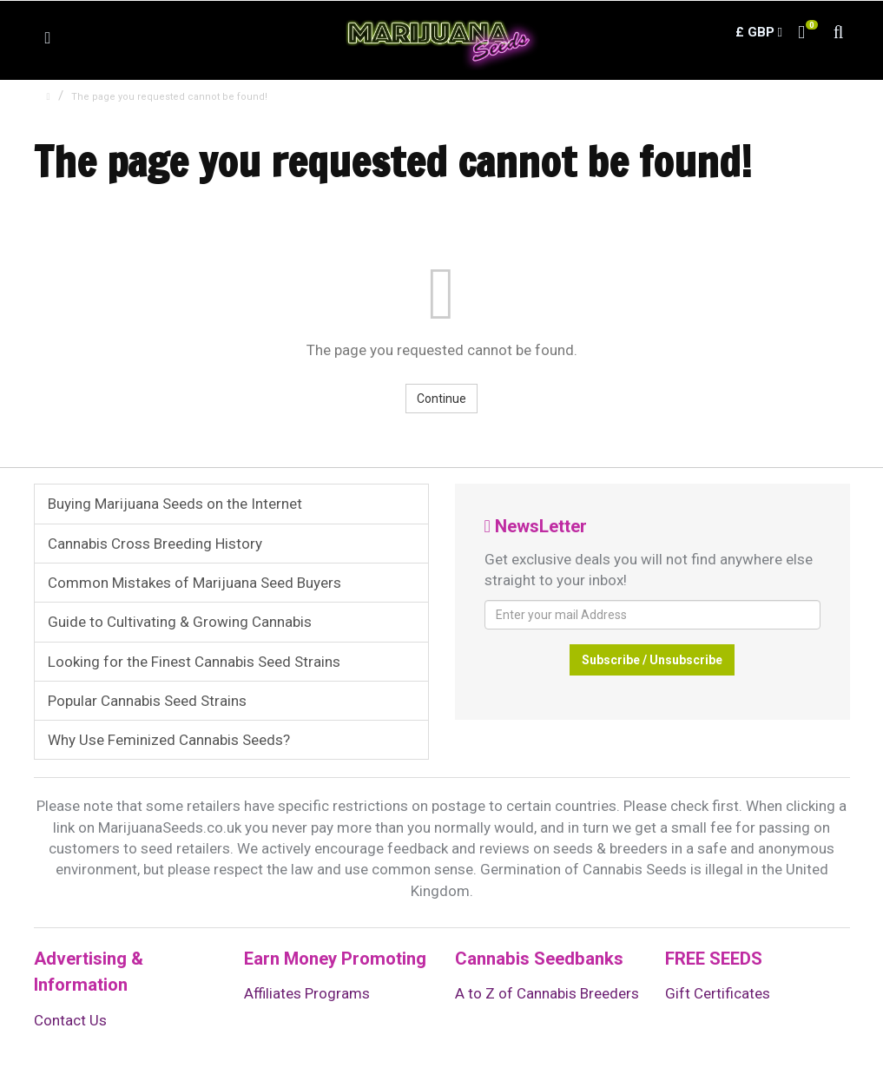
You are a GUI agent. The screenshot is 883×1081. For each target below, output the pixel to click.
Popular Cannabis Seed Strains (147, 700)
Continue (441, 398)
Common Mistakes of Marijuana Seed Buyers (194, 582)
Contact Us (70, 1020)
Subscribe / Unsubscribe (652, 660)
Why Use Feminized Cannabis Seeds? (169, 739)
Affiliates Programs (307, 993)
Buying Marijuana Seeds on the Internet (175, 503)
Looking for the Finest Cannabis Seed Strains (194, 661)
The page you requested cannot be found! (169, 96)
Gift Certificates (717, 993)
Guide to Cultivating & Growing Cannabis (180, 621)
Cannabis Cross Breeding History (155, 543)
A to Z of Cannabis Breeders (547, 993)
